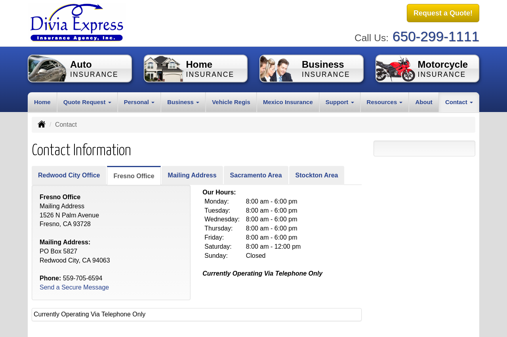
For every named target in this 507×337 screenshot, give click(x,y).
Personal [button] (139, 101)
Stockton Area (316, 174)
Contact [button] (459, 101)
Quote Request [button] (87, 101)
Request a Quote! (443, 13)
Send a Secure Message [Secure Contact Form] (74, 287)
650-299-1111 (436, 36)
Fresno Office (133, 175)
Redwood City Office (69, 174)
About (423, 101)
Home (42, 101)
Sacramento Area (256, 174)
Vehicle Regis (231, 101)
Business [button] (183, 101)
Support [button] (340, 101)
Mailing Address (192, 174)
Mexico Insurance (288, 101)
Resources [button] (385, 101)
